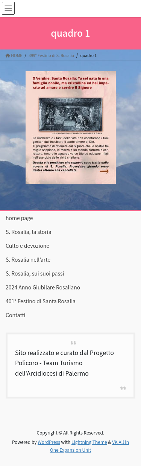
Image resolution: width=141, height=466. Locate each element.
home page (19, 218)
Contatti (16, 315)
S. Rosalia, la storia (29, 231)
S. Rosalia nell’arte (28, 259)
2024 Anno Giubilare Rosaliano (43, 287)
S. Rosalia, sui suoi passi (35, 273)
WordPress (49, 442)
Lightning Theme (89, 442)
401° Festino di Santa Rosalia (41, 301)
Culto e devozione (27, 245)
